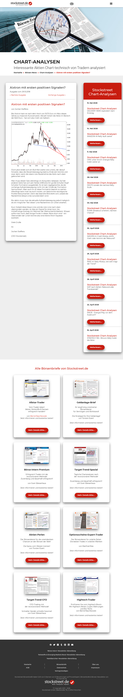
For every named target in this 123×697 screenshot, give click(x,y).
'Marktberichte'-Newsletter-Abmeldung (62, 658)
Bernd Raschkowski (38, 416)
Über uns (95, 664)
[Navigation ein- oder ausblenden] (111, 3)
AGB (27, 668)
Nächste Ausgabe (18, 95)
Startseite (18, 73)
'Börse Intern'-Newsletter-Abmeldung (61, 651)
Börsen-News (31, 73)
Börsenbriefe (61, 664)
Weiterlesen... (96, 120)
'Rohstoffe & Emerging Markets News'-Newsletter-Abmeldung (61, 655)
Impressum (95, 668)
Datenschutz (61, 668)
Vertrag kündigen (61, 671)
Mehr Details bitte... (37, 430)
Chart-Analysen (46, 73)
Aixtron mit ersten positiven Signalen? (73, 73)
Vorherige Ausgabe (56, 95)
